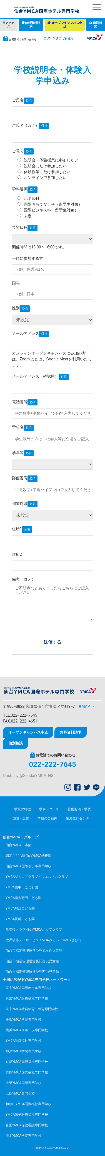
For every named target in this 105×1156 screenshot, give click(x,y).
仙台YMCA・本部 (18, 845)
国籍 (16, 283)
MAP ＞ (88, 706)
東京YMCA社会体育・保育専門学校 (32, 1009)
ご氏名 (18, 100)
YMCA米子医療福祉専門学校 (27, 1115)
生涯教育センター (79, 818)
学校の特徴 (22, 809)
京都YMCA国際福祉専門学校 (27, 1062)
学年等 (18, 452)
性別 (16, 308)
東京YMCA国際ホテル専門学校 (28, 988)
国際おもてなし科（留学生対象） (50, 204)
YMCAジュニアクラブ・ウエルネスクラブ (37, 877)
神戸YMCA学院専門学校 (23, 1051)
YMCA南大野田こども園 (23, 898)
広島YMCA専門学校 (20, 1093)
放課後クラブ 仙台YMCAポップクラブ (34, 929)
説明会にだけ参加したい (42, 166)
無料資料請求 (32, 24)
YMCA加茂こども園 (20, 908)
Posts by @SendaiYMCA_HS (28, 775)
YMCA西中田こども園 (22, 887)
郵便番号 (20, 478)
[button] (96, 7)
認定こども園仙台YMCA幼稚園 (28, 856)
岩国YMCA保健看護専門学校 (27, 1125)
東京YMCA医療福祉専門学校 (27, 998)
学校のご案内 (48, 818)
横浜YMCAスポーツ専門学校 (27, 1030)
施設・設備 (20, 818)
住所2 (17, 554)
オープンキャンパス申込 (67, 24)
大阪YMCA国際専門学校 (23, 1083)
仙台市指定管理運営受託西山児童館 (32, 972)
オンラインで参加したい (42, 177)
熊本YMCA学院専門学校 (23, 1136)
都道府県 (20, 503)
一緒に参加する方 (27, 258)
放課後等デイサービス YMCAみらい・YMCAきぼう (44, 940)
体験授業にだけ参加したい (44, 172)
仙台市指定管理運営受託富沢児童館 (32, 961)
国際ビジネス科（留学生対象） (48, 210)
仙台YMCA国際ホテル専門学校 (28, 866)
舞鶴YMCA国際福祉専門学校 (27, 1072)
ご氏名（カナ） (25, 125)
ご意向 (18, 151)
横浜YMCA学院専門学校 (23, 1020)
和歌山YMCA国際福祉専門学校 (28, 1104)
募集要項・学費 (79, 809)
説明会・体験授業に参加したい (48, 160)
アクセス (9, 24)
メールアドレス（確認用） (35, 376)
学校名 (18, 427)
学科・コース (49, 809)
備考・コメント (25, 579)
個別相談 (97, 24)
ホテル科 (28, 198)
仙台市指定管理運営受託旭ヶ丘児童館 (34, 951)
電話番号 (20, 402)
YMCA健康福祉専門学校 (23, 1041)
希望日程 (20, 227)
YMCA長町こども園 (20, 919)
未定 (25, 216)
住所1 (17, 529)
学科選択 (20, 189)
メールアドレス (25, 333)
